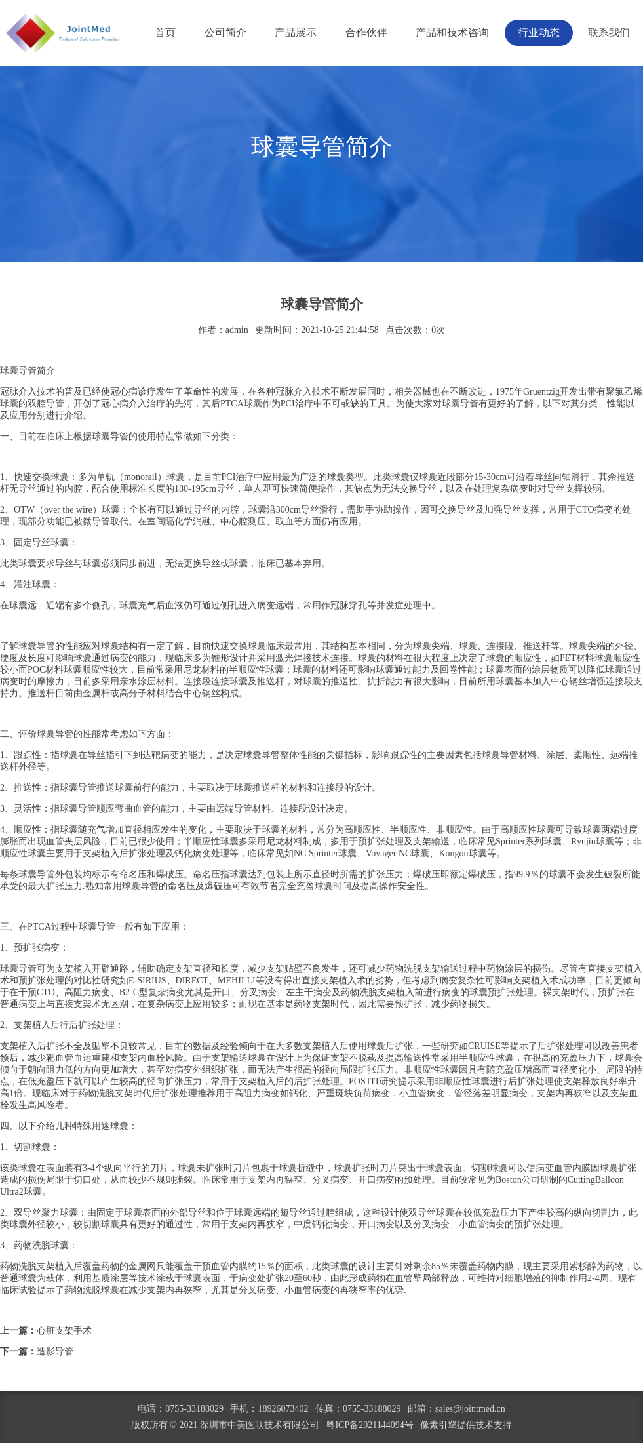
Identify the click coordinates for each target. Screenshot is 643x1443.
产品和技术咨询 (452, 32)
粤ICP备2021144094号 (369, 1425)
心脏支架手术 (64, 1330)
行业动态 (539, 32)
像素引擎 (438, 1425)
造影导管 (55, 1351)
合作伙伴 (366, 32)
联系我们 (609, 32)
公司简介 (225, 32)
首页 (165, 32)
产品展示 (296, 32)
